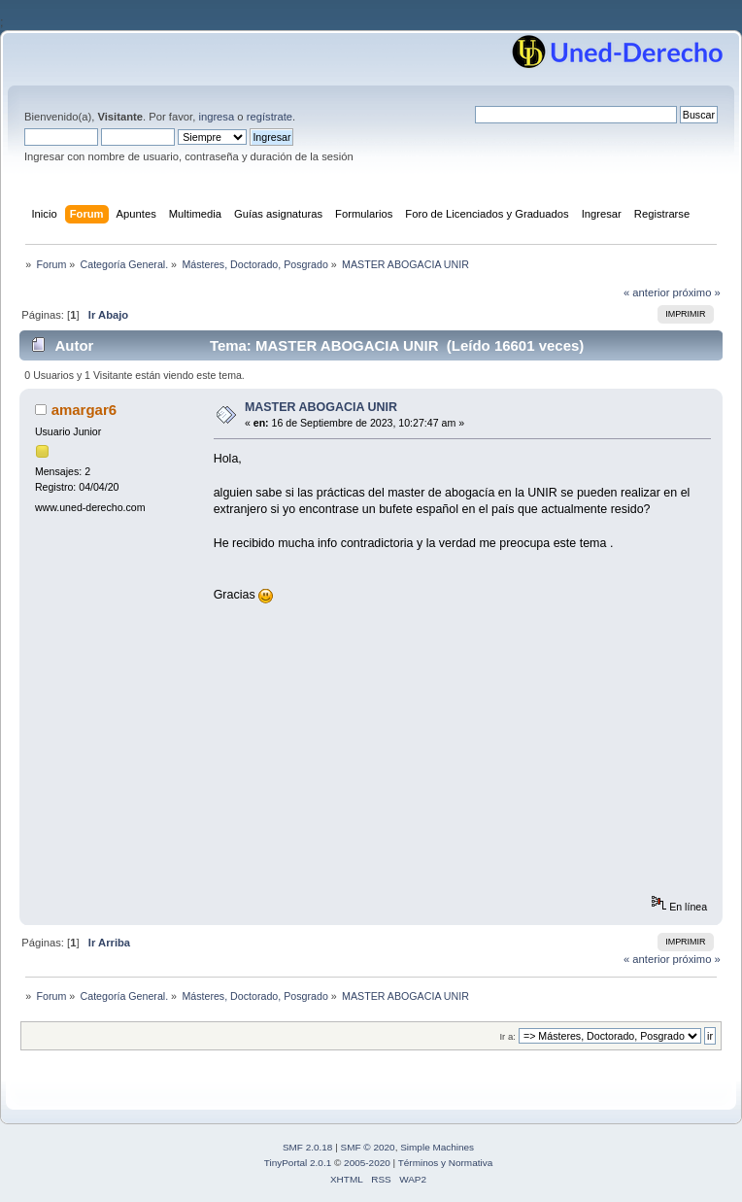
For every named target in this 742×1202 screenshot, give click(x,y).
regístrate (269, 116)
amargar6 (84, 409)
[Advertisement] (469, 759)
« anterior (646, 292)
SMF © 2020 (368, 1147)
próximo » (697, 292)
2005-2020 (367, 1162)
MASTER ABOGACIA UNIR (321, 407)
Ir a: (507, 1036)
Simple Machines (437, 1147)
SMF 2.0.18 (308, 1147)
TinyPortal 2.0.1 (297, 1162)
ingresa (216, 116)
